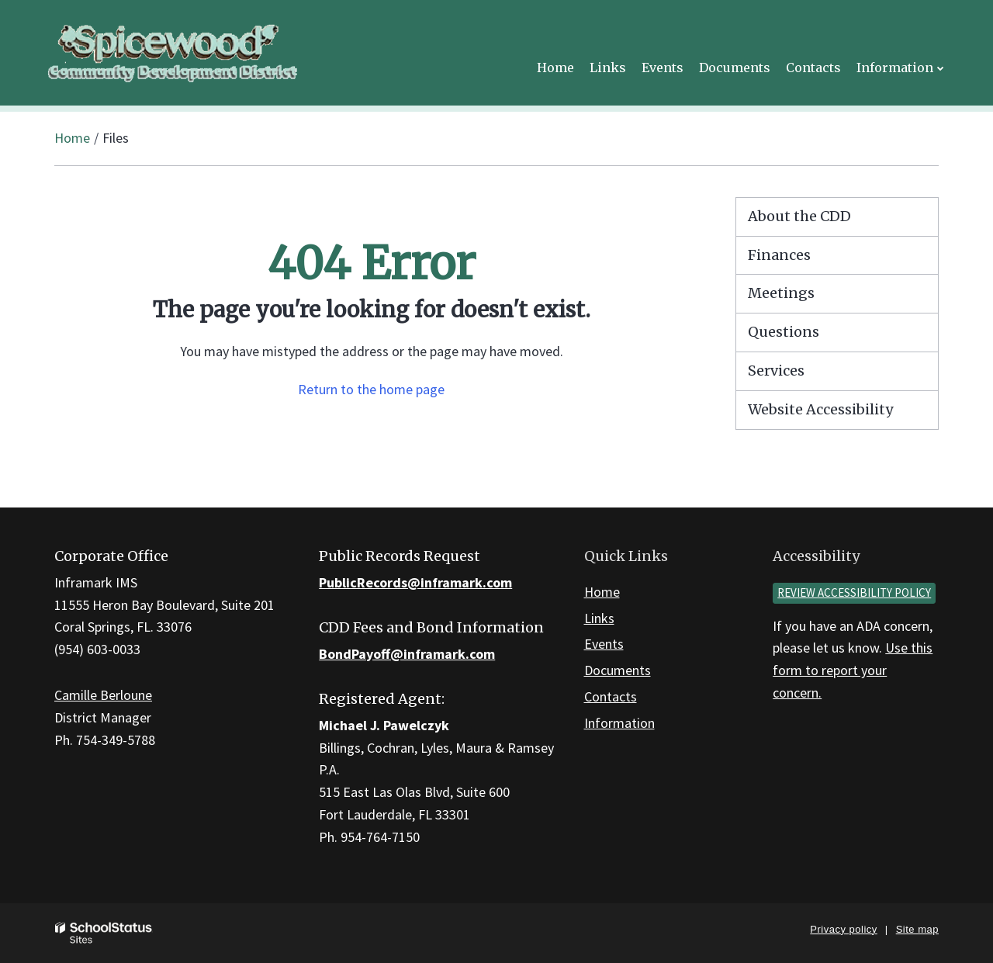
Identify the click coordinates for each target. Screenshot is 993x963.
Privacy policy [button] (843, 929)
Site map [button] (917, 929)
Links (599, 618)
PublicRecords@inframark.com (415, 582)
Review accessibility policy (854, 592)
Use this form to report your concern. (852, 670)
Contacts (610, 696)
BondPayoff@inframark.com (407, 654)
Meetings (781, 293)
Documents (617, 670)
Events (604, 644)
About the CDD (799, 216)
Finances (779, 255)
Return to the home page (371, 389)
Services (776, 370)
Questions (783, 332)
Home (72, 138)
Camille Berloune (103, 695)
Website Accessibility (820, 409)
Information (619, 723)
